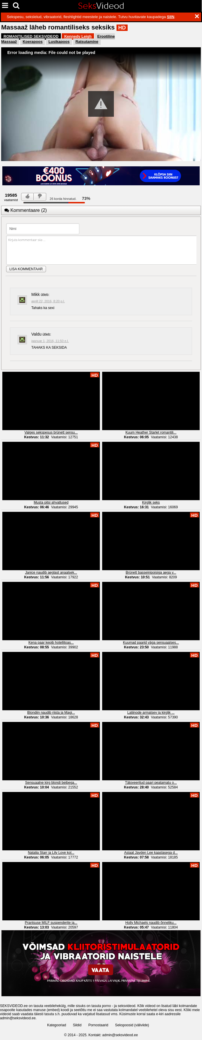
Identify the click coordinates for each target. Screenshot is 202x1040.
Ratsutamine (87, 41)
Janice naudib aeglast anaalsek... (51, 572)
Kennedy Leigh (77, 36)
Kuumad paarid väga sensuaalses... (151, 643)
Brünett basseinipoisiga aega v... (151, 572)
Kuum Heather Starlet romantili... (150, 432)
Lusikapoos (58, 41)
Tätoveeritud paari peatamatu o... (151, 783)
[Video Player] (101, 104)
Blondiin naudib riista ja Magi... (51, 713)
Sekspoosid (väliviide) (132, 1025)
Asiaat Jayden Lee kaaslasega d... (151, 853)
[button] (101, 104)
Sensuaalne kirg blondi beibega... (51, 783)
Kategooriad (56, 1025)
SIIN (170, 17)
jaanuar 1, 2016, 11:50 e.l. (50, 341)
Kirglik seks (151, 502)
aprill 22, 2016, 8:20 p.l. (48, 301)
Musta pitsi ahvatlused (51, 502)
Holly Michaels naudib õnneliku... (151, 923)
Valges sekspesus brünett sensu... (51, 432)
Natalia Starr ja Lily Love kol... (51, 853)
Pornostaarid (98, 1025)
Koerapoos (32, 41)
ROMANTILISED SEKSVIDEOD (31, 36)
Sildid (77, 1025)
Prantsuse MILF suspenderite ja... (51, 923)
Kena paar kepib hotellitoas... (51, 643)
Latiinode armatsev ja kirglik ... (150, 713)
